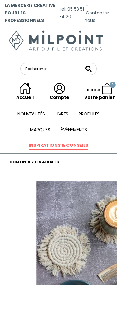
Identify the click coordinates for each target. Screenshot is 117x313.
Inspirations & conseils (58, 145)
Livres (62, 114)
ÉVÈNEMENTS (74, 129)
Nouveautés (31, 114)
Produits (89, 114)
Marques (40, 129)
